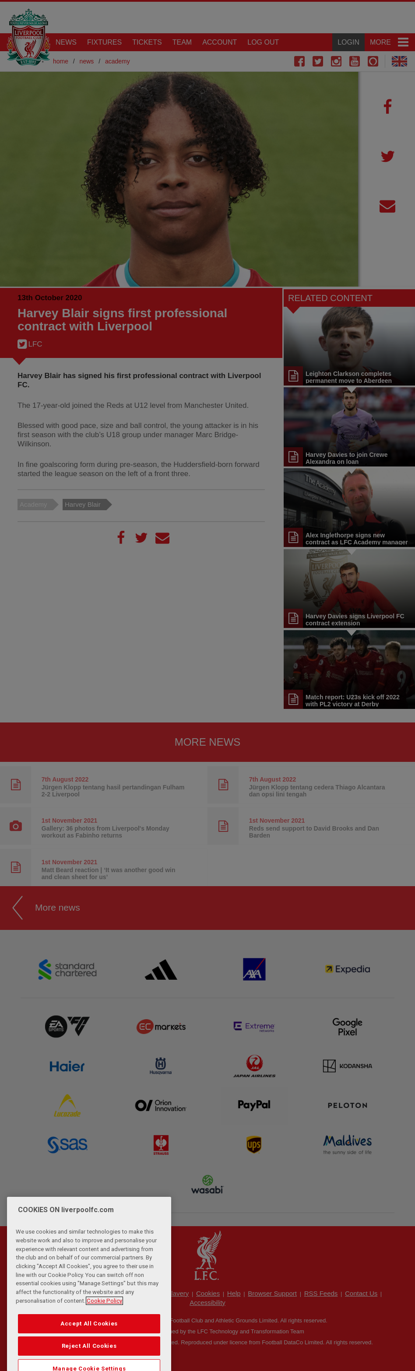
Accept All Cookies (89, 1341)
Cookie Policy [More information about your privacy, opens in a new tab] (104, 1318)
